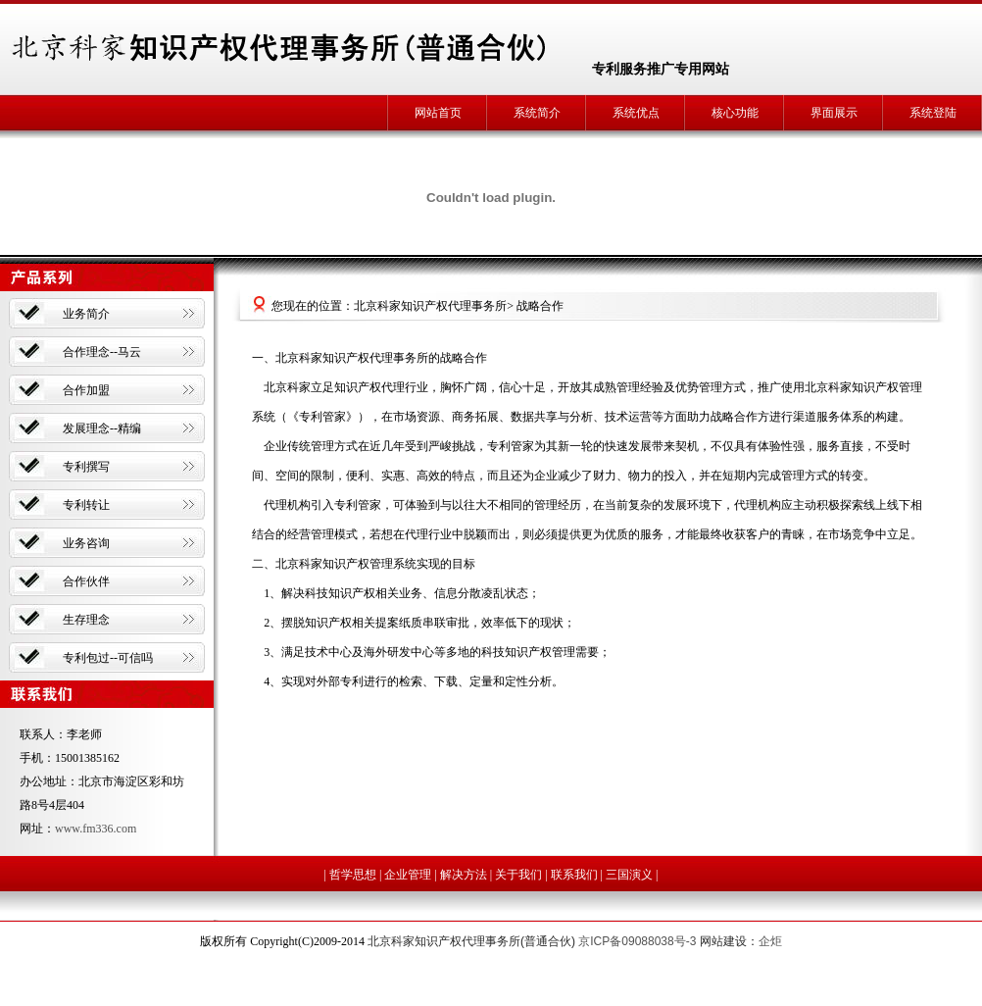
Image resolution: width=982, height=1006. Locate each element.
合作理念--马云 (102, 352)
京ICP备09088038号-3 (637, 941)
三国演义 (629, 874)
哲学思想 (352, 874)
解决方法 (463, 874)
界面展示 (834, 113)
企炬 (770, 941)
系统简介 (537, 113)
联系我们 (574, 874)
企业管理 (407, 874)
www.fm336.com (95, 828)
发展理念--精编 (102, 428)
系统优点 (636, 113)
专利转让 (86, 505)
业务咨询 (86, 543)
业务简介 (86, 314)
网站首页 (438, 113)
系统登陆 (933, 113)
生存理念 (86, 620)
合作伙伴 (86, 581)
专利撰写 (86, 467)
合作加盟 (86, 390)
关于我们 (518, 874)
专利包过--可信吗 (108, 658)
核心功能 (735, 113)
